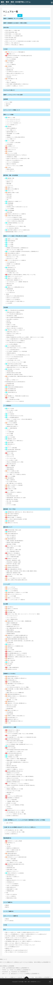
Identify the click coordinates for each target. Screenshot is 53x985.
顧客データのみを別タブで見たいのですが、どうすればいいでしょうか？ (20, 944)
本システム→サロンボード (12, 75)
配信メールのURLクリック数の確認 (13, 485)
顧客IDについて (10, 181)
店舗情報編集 (9, 203)
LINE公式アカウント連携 (9, 727)
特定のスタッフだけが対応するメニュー (15, 160)
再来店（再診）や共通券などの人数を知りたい (16, 678)
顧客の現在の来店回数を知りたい (13, 694)
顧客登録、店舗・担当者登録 (10, 175)
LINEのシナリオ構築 (10, 488)
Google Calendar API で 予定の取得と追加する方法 (18, 55)
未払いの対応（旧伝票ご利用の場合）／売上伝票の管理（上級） (19, 640)
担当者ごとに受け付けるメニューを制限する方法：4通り (18, 158)
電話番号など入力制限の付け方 (13, 848)
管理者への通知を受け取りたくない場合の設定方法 (17, 365)
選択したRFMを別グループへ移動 (14, 554)
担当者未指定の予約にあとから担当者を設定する (15, 381)
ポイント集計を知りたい (12, 697)
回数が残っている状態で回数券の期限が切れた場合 (17, 637)
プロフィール (9, 190)
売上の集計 (8, 663)
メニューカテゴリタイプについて (13, 119)
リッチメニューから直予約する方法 (13, 796)
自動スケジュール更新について (13, 278)
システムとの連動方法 (11, 64)
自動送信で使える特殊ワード (12, 426)
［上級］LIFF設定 (9, 822)
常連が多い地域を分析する (12, 565)
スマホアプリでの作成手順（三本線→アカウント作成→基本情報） (20, 733)
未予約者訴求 (9, 494)
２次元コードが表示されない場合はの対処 (15, 221)
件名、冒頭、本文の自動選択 (12, 501)
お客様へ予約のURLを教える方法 (13, 215)
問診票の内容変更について (12, 851)
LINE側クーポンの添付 (11, 803)
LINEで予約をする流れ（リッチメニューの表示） (17, 347)
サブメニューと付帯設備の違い (13, 162)
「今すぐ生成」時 (10, 290)
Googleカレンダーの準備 (12, 57)
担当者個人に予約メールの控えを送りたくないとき (17, 206)
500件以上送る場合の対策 (12, 767)
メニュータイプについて (11, 147)
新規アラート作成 (10, 454)
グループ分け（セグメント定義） (13, 546)
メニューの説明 (9, 140)
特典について (11, 53)
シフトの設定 (9, 246)
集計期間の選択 (10, 708)
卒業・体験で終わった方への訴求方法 (14, 483)
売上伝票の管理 (10, 642)
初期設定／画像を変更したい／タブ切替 (15, 788)
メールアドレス (10, 185)
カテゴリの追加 (10, 435)
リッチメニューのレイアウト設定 (13, 790)
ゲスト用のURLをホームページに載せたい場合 (16, 226)
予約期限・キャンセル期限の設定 (13, 263)
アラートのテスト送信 (11, 458)
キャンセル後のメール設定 (12, 460)
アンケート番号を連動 (11, 858)
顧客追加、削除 (9, 178)
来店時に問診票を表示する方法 (13, 855)
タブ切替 (8, 794)
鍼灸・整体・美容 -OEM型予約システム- (16, 2)
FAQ (4, 929)
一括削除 (7, 294)
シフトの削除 (9, 244)
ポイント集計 (9, 662)
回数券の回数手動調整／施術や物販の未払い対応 (16, 638)
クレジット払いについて (12, 617)
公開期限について (10, 146)
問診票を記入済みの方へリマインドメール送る (16, 880)
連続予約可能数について (12, 131)
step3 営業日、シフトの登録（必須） (13, 34)
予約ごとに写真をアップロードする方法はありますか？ (16, 952)
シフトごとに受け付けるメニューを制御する (15, 260)
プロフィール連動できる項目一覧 (13, 849)
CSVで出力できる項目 (11, 706)
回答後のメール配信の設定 (12, 860)
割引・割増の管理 (10, 660)
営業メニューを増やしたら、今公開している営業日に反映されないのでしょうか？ (22, 932)
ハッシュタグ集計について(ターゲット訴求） (15, 578)
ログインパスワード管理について (11, 110)
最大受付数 (9, 322)
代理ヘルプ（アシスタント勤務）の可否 (15, 249)
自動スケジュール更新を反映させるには (14, 287)
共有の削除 (8, 647)
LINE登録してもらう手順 (11, 756)
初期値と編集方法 (10, 547)
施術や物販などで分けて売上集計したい (14, 683)
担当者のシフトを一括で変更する (13, 299)
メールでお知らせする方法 (12, 358)
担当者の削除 (9, 212)
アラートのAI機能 (10, 476)
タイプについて (10, 180)
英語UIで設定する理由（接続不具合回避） (15, 740)
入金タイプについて (10, 149)
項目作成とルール (10, 842)
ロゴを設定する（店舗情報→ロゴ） (14, 755)
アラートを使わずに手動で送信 (13, 472)
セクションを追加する (11, 896)
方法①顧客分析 (10, 712)
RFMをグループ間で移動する (12, 553)
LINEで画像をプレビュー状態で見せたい (15, 440)
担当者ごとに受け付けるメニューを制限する (15, 213)
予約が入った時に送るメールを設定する (15, 328)
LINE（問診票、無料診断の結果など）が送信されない (18, 84)
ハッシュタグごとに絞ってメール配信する (15, 599)
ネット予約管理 (9, 397)
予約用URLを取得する (11, 353)
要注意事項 (9, 76)
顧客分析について (7, 527)
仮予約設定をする (10, 335)
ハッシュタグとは (10, 587)
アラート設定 (9, 453)
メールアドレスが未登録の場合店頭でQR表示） (17, 219)
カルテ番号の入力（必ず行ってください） (15, 71)
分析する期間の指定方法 (11, 533)
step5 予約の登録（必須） (11, 37)
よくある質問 (9, 303)
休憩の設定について (10, 267)
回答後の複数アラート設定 (12, 889)
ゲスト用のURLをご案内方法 (13, 228)
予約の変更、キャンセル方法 (12, 369)
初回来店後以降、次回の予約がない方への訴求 (16, 497)
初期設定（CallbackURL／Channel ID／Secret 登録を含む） (21, 785)
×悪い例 (8, 844)
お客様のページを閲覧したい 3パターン (15, 85)
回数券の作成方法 (10, 169)
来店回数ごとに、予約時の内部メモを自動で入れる (17, 395)
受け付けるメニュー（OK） (12, 258)
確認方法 (7, 907)
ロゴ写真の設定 (10, 205)
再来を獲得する (9, 478)
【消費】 (7, 105)
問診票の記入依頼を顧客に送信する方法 (14, 864)
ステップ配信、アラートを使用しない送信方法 (16, 474)
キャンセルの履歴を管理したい (13, 681)
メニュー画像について (11, 138)
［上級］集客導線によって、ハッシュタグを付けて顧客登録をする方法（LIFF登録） (24, 820)
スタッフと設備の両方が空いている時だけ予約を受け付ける (19, 338)
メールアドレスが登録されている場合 (14, 217)
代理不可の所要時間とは (12, 128)
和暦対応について (9, 948)
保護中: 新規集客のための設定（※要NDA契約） (15, 23)
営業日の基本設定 (10, 240)
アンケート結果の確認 (11, 447)
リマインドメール (10, 456)
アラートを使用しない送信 (12, 470)
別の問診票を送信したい (12, 874)
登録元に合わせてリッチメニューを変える (15, 810)
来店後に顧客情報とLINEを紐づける (14, 771)
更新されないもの (10, 283)
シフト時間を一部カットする (12, 272)
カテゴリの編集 (10, 433)
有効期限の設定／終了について (13, 626)
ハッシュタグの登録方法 (11, 590)
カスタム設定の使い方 (11, 262)
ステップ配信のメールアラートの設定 (14, 862)
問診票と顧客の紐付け (11, 853)
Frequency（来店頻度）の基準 (14, 562)
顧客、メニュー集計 (12, 699)
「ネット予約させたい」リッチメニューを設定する (17, 783)
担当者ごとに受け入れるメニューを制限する (16, 340)
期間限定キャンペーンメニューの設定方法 (15, 401)
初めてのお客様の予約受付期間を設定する (15, 317)
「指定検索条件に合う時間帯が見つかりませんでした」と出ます (18, 939)
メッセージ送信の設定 (11, 735)
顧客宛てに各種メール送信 (12, 192)
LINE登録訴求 (9, 144)
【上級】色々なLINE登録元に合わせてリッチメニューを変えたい (19, 827)
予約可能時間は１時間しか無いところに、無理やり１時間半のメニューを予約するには (23, 941)
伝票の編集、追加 (10, 612)
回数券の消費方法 (10, 630)
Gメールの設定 (9, 408)
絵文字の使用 (9, 442)
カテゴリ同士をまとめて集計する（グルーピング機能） (18, 687)
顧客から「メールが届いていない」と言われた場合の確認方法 (19, 419)
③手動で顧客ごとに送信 (12, 869)
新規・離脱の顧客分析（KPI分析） (13, 569)
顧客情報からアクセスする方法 (13, 772)
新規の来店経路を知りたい (12, 676)
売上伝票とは (9, 606)
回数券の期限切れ (10, 469)
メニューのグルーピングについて (13, 121)
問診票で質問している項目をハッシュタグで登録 (16, 592)
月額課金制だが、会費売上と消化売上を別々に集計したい (18, 656)
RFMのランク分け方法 (11, 558)
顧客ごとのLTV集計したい (12, 710)
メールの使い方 (10, 412)
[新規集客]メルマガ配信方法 (12, 797)
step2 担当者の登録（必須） (11, 32)
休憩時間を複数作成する (12, 271)
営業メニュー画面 (10, 117)
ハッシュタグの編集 (10, 596)
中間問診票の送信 (10, 890)
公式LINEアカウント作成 (11, 731)
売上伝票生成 (9, 610)
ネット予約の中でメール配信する (13, 492)
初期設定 (7, 905)
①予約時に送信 (10, 865)
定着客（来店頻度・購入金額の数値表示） (15, 540)
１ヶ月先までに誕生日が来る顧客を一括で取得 (16, 519)
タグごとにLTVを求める (11, 588)
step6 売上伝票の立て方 (10, 39)
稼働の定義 (9, 690)
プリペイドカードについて (12, 615)
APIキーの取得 (10, 62)
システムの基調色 (10, 208)
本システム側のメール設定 (12, 410)
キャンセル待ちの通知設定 (12, 344)
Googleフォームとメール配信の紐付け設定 (15, 857)
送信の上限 (9, 763)
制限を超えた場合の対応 (12, 765)
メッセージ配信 (10, 490)
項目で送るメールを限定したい (13, 876)
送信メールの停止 (10, 486)
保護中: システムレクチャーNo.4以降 (12, 94)
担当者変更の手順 (10, 383)
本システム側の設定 (9, 920)
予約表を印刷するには (11, 392)
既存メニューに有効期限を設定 (13, 624)
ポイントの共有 (9, 649)
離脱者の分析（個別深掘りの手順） (14, 572)
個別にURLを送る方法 (11, 463)
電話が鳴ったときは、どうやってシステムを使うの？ (16, 937)
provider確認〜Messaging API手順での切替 (17, 749)
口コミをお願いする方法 (12, 481)
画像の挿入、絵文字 (10, 438)
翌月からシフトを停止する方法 (13, 297)
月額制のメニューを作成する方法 (13, 651)
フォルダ (8, 429)
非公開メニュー (9, 644)
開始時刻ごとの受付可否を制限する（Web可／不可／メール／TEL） (20, 274)
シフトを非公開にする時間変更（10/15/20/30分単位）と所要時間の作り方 (22, 251)
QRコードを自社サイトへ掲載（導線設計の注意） (17, 758)
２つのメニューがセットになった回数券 (15, 165)
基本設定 (8, 126)
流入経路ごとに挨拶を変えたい (11, 833)
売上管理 (5, 604)
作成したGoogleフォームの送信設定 (14, 873)
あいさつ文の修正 (10, 437)
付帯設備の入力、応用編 (12, 156)
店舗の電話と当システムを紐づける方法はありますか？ (16, 950)
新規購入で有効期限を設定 (12, 622)
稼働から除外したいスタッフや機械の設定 (15, 692)
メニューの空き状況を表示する (13, 349)
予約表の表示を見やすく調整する (13, 312)
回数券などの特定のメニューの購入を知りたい (16, 696)
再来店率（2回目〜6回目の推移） (13, 542)
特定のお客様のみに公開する (12, 253)
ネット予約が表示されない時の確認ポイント (16, 342)
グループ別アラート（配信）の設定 (14, 549)
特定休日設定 (9, 285)
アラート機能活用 (10, 465)
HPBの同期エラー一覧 (11, 78)
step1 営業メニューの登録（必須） (13, 30)
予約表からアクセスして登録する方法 (14, 774)
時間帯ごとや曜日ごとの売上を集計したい (15, 715)
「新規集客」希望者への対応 (12, 801)
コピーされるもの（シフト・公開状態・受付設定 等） (18, 281)
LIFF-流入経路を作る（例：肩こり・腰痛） (16, 812)
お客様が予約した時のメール (12, 331)
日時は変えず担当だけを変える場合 (14, 372)
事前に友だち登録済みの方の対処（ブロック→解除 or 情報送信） (20, 776)
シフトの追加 (9, 242)
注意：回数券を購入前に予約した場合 (14, 628)
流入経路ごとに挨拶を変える (12, 815)
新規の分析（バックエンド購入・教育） (15, 574)
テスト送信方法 (9, 413)
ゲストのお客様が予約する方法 (13, 346)
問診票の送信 (9, 878)
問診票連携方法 (7, 838)
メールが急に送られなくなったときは (14, 415)
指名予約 (8, 321)
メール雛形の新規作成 (11, 428)
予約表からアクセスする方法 (12, 778)
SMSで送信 (9, 197)
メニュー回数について (11, 130)
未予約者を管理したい (11, 680)
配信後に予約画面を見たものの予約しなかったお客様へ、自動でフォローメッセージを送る (25, 337)
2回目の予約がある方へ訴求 (12, 495)
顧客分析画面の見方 (10, 538)
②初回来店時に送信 (11, 867)
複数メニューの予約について (12, 379)
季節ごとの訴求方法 (11, 479)
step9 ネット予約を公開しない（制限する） (14, 44)
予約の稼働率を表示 (10, 388)
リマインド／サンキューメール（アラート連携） (17, 362)
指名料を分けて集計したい (12, 719)
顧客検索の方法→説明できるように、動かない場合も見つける (19, 512)
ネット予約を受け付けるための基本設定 (14, 310)
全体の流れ (6, 27)
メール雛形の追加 (10, 431)
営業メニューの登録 (8, 114)
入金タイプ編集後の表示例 (12, 619)
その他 (8, 167)
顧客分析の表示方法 (10, 531)
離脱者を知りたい (10, 701)
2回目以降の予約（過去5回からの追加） (15, 374)
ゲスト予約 (9, 224)
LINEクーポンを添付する (12, 894)
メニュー (52, 2)
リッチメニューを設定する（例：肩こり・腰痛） (17, 813)
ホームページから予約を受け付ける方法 (15, 356)
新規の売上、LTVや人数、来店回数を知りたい (16, 703)
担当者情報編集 (9, 210)
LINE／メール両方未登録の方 (13, 885)
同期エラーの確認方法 (11, 82)
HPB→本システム (10, 68)
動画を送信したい (10, 444)
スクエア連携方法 (7, 902)
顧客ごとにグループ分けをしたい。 (13, 594)
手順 (8, 378)
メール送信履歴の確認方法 (12, 417)
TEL (8, 199)
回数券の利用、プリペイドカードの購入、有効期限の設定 (18, 621)
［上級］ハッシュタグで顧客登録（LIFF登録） (15, 804)
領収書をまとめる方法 (11, 669)
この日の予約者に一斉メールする (13, 360)
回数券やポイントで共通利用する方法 (14, 646)
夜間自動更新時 (10, 288)
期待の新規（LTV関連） (12, 544)
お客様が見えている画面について (13, 201)
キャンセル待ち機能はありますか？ (12, 946)
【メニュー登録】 (9, 102)
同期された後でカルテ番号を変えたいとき (15, 73)
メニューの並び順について (12, 124)
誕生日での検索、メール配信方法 (13, 517)
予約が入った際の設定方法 (12, 326)
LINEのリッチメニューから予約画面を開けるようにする (18, 354)
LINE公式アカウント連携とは (12, 730)
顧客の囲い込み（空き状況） (12, 499)
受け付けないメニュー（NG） (13, 256)
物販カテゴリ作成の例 (11, 163)
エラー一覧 (9, 80)
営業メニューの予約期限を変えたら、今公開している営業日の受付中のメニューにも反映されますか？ (26, 934)
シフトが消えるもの (11, 292)
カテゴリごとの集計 (11, 685)
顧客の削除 (9, 183)
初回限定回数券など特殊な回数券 (13, 631)
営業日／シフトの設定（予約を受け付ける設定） (15, 236)
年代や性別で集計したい (11, 717)
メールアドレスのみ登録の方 (12, 883)
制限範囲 (8, 135)
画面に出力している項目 (12, 705)
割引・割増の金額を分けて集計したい (14, 721)
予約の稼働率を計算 (10, 390)
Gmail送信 (9, 194)
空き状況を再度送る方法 (12, 451)
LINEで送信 (9, 196)
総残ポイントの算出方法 (11, 608)
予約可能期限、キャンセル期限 (13, 133)
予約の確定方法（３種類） (12, 315)
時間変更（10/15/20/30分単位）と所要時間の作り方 (17, 247)
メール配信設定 (7, 405)
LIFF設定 (9, 806)
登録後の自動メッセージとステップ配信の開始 (16, 760)
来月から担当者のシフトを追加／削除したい (16, 301)
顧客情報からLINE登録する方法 (13, 781)
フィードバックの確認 (11, 504)
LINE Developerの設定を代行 (13, 753)
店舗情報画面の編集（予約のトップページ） (14, 231)
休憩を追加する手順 (11, 269)
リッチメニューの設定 (9, 787)
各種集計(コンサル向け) (9, 673)
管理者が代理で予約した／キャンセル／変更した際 (17, 367)
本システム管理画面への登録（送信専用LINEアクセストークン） (20, 744)
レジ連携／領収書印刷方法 (12, 667)
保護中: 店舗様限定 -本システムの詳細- (13, 18)
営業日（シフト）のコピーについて (13, 276)
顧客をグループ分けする (11, 522)
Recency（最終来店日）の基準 (13, 560)
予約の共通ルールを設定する (12, 319)
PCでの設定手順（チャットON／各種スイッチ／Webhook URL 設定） (22, 737)
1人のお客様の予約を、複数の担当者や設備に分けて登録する (19, 376)
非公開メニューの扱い (11, 324)
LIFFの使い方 (9, 808)
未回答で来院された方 (11, 887)
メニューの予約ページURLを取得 (13, 142)
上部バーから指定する (11, 537)
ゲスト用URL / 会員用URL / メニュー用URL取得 (17, 351)
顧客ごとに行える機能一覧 (12, 188)
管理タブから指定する (11, 535)
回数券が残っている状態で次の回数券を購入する (16, 635)
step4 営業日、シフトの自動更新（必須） (14, 35)
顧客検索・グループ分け (9, 509)
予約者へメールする (11, 265)
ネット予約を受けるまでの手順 (13, 399)
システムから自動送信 (11, 422)
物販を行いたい (9, 658)
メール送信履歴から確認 (12, 421)
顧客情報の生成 (10, 69)
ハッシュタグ (6, 584)
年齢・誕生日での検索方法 (12, 513)
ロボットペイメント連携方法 (10, 915)
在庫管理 (5, 99)
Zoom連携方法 (9, 60)
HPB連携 (8, 66)
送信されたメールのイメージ (12, 871)
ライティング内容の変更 (12, 799)
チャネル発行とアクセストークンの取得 (15, 742)
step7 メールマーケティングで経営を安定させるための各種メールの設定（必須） (22, 41)
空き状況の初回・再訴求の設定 (13, 449)
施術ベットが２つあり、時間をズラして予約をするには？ (17, 943)
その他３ (5, 49)
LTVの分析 (8, 576)
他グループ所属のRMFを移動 (13, 556)
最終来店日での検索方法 (11, 515)
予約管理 (5, 307)
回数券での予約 (9, 385)
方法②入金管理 (10, 713)
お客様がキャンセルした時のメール (14, 333)
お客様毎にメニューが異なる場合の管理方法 (16, 137)
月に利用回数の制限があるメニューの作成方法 (16, 653)
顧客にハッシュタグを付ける (12, 597)
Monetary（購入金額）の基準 (13, 563)
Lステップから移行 (10, 747)
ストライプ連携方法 (8, 911)
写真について (9, 187)
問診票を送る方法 (10, 467)
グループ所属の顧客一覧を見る (13, 551)
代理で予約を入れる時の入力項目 (13, 363)
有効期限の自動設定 (11, 633)
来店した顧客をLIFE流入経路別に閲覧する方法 (16, 579)
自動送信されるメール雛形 (12, 424)
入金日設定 (8, 151)
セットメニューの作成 (11, 153)
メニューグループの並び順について (14, 122)
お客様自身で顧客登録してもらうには (14, 222)
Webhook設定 (10, 746)
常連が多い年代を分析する (12, 567)
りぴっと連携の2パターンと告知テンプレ (15, 751)
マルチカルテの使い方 (9, 90)
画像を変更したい (10, 792)
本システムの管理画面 (11, 59)
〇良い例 (8, 846)
